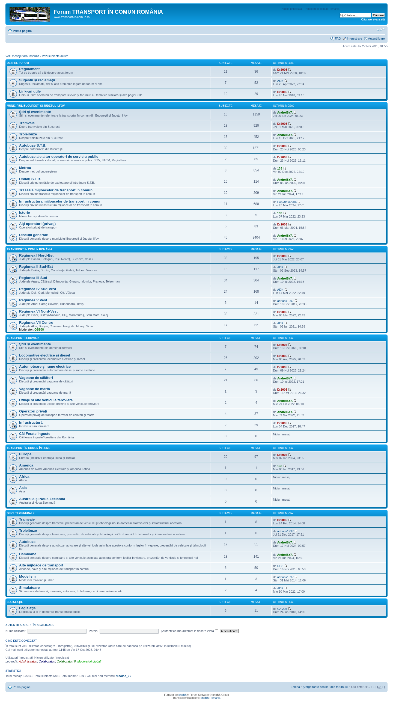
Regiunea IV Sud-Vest (37, 289)
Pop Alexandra (287, 202)
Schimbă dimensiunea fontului (381, 29)
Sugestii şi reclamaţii (37, 80)
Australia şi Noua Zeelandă (42, 499)
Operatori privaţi (33, 411)
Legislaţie (15, 602)
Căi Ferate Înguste (34, 434)
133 (279, 168)
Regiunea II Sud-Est (36, 267)
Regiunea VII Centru (36, 322)
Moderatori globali (89, 661)
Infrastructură (31, 422)
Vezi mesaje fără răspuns (22, 56)
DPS (280, 566)
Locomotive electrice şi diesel (44, 355)
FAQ (338, 38)
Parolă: (94, 630)
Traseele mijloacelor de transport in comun (56, 190)
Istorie (24, 212)
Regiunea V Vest (33, 300)
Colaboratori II (66, 661)
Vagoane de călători (36, 378)
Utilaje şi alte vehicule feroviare (46, 400)
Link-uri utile (30, 91)
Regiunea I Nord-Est (36, 255)
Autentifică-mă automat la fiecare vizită (190, 630)
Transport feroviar (23, 338)
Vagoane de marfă (34, 389)
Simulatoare (29, 588)
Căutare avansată (373, 19)
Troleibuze (28, 134)
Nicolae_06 (123, 676)
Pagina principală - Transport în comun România (310, 8)
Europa (25, 454)
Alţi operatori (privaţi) (37, 224)
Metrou (25, 168)
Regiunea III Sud (33, 278)
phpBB (182, 694)
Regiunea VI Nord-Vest (38, 311)
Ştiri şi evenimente (35, 112)
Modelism (27, 576)
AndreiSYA (285, 112)
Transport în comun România (29, 249)
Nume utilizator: (15, 630)
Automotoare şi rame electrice (45, 366)
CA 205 (282, 608)
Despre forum (18, 62)
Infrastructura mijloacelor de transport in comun (60, 201)
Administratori (28, 661)
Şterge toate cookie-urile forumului (326, 686)
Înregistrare (354, 38)
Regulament (29, 69)
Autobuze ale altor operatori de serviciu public (58, 157)
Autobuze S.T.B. (32, 145)
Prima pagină (22, 30)
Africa (24, 476)
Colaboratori (47, 661)
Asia (23, 488)
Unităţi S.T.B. (30, 179)
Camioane (27, 554)
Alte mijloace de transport (41, 565)
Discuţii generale (33, 235)
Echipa (295, 686)
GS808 (39, 329)
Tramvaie (27, 123)
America (26, 465)
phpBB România (211, 697)
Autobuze (27, 542)
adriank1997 (285, 300)
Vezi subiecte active (55, 56)
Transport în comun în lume (28, 448)
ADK (280, 80)
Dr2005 (282, 69)
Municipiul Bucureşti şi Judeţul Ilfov (36, 105)
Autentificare (376, 38)
